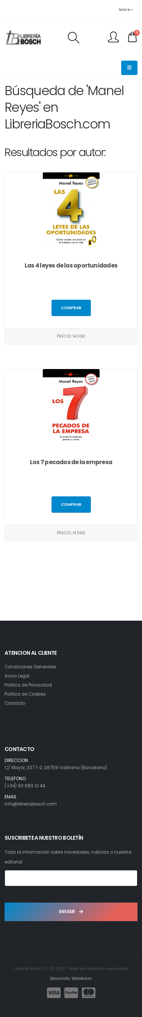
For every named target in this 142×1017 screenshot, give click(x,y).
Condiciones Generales (30, 667)
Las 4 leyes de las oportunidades (71, 265)
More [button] (126, 10)
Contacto (15, 703)
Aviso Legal (17, 676)
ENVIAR (71, 912)
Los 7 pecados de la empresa (71, 462)
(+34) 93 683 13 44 (25, 786)
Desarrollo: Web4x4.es (71, 978)
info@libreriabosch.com (31, 804)
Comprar (71, 308)
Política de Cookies (25, 694)
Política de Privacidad (28, 685)
